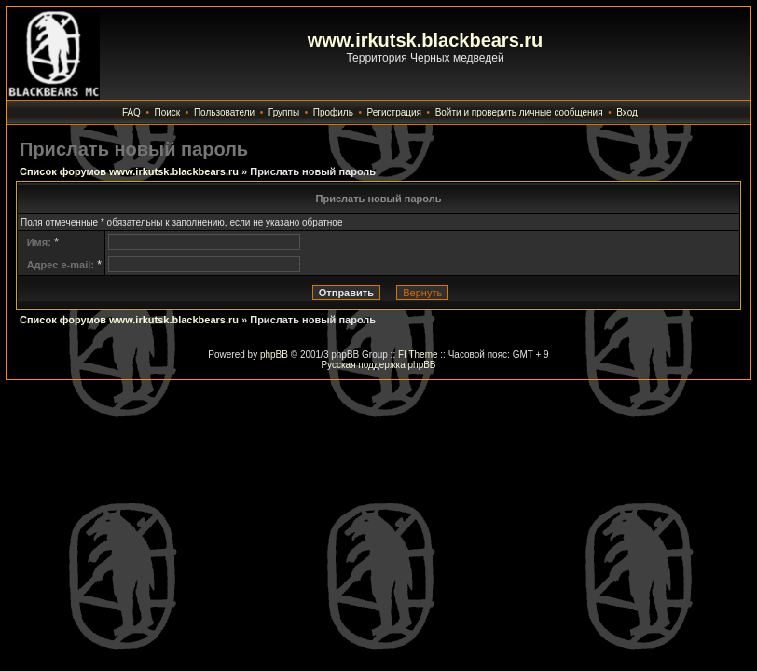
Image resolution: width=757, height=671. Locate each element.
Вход (627, 112)
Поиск (168, 112)
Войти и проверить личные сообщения (519, 112)
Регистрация (394, 112)
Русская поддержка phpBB (378, 365)
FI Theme (418, 354)
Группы (283, 112)
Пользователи (224, 112)
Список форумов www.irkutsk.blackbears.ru (129, 171)
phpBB (274, 354)
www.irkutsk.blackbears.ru (426, 40)
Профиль (333, 112)
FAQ (131, 112)
